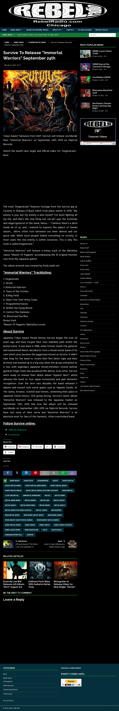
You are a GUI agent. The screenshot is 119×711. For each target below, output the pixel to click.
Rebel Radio (44, 525)
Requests (83, 369)
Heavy (55, 480)
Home (4, 30)
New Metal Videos (87, 390)
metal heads (59, 500)
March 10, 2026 (99, 111)
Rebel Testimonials (87, 364)
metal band (60, 495)
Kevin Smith (84, 269)
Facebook (13, 435)
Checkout (84, 317)
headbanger (43, 480)
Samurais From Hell (13, 535)
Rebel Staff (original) (88, 252)
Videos (83, 382)
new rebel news (55, 515)
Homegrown (7, 681)
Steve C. (83, 286)
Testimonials (7, 694)
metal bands (30, 500)
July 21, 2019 (11, 65)
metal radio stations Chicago (18, 510)
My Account (85, 343)
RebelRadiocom (31, 530)
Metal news (44, 505)
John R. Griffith (85, 261)
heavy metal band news (35, 485)
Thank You (84, 377)
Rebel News (15, 30)
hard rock (28, 480)
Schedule (83, 295)
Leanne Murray (85, 278)
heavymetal (67, 490)
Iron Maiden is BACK (101, 77)
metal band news (12, 500)
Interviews (84, 338)
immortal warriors (31, 495)
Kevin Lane (84, 265)
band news (14, 480)
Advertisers (84, 304)
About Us (56, 30)
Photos (83, 347)
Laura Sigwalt (85, 274)
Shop (82, 373)
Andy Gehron (85, 256)
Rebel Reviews (8, 685)
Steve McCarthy (86, 291)
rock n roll (57, 530)
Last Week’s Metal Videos (90, 386)
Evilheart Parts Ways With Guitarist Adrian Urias (39, 584)
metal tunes (41, 510)
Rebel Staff (84, 248)
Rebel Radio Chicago (63, 525)
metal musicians (28, 505)
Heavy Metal (68, 480)
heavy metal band (13, 485)
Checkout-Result (86, 321)
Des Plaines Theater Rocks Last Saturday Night (101, 105)
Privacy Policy (101, 30)
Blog (5, 674)
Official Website (17, 430)
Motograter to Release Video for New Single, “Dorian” (64, 584)
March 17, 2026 (99, 80)
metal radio (59, 505)
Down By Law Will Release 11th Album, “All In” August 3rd (14, 584)
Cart (81, 308)
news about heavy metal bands (18, 520)
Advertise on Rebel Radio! (37, 30)
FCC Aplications (84, 30)
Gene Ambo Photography (90, 351)
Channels (83, 312)
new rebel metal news (33, 515)
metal (47, 495)
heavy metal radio (13, 490)
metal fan (44, 500)
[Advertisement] (99, 193)
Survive (30, 535)
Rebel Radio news (12, 530)
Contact (70, 30)
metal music (10, 505)
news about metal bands (48, 520)
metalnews (56, 510)
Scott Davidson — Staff (89, 282)
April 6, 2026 (98, 56)
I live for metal (11, 495)
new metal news (12, 515)
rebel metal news (13, 525)
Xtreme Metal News (10, 689)
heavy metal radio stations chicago (42, 490)
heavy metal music (59, 485)
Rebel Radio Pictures (88, 356)
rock (45, 530)
